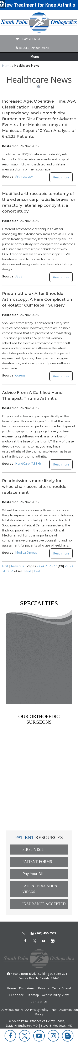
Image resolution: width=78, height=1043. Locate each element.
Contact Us (39, 1002)
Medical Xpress (26, 552)
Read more (61, 177)
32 (7, 571)
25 (46, 566)
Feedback (16, 995)
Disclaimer (27, 988)
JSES (18, 276)
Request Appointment (34, 47)
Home (6, 66)
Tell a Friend (61, 988)
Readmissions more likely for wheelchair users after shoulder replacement (35, 486)
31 (3, 571)
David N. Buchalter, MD (37, 753)
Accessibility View (55, 995)
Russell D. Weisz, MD (33, 774)
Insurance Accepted (44, 904)
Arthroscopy (24, 176)
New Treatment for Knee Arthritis (39, 5)
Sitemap (33, 995)
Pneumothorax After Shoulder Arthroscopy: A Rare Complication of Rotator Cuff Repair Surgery (37, 299)
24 (42, 566)
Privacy (43, 988)
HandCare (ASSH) (28, 463)
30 (71, 566)
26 (50, 566)
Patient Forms (37, 862)
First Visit (33, 849)
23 (38, 566)
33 (11, 571)
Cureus (20, 375)
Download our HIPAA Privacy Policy (24, 1010)
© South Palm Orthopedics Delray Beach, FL (39, 1021)
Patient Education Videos (39, 888)
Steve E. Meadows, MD (35, 764)
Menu (38, 57)
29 (66, 566)
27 (55, 566)
